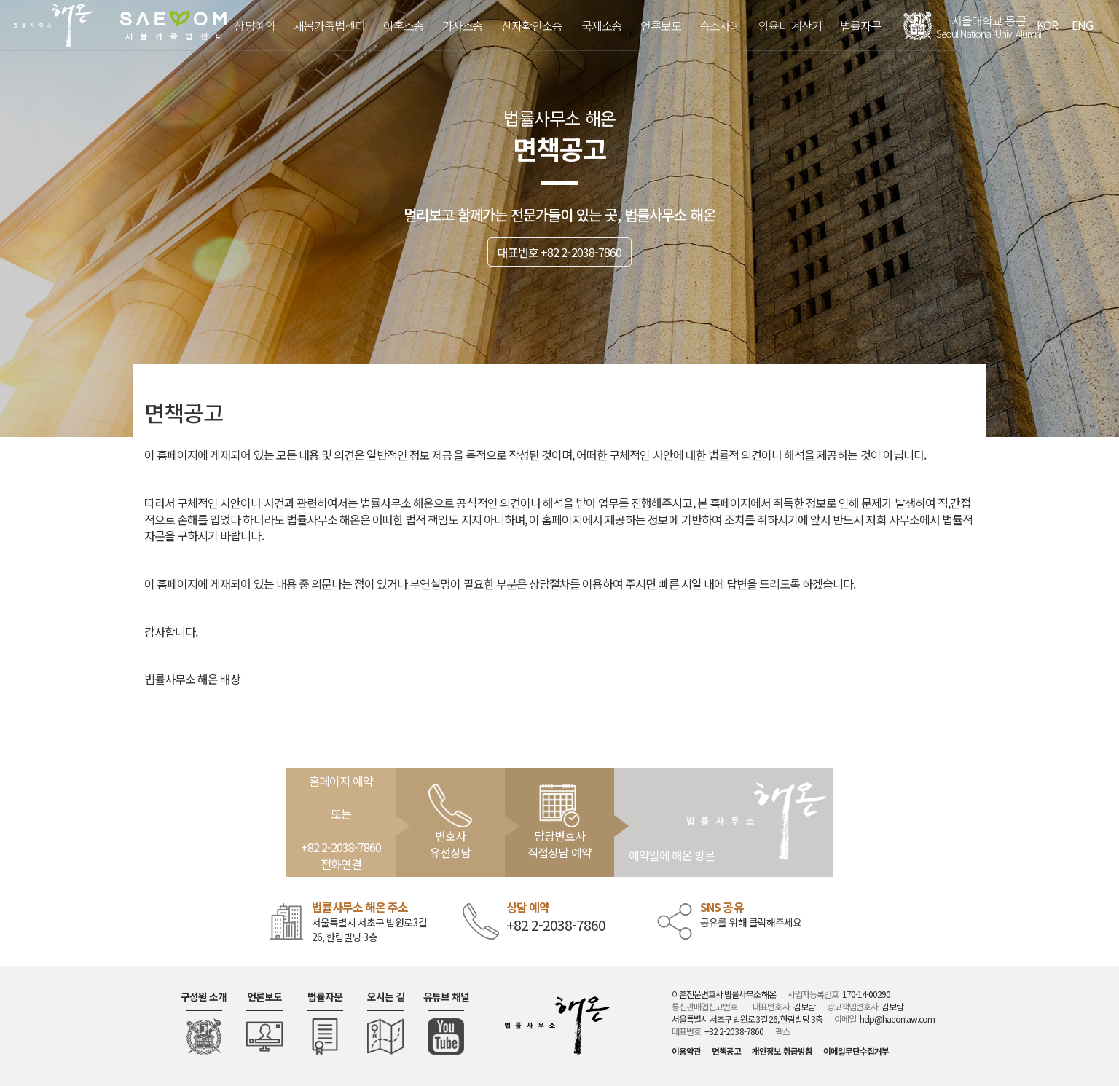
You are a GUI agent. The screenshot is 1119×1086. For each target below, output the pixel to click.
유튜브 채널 (446, 997)
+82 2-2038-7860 (556, 925)
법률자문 (860, 25)
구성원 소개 (204, 997)
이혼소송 (403, 25)
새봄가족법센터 (329, 25)
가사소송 (462, 25)
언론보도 (660, 25)
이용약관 (686, 1051)
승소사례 (719, 25)
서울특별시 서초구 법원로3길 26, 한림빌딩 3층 (369, 929)
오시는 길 (385, 997)
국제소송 (601, 25)
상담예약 (254, 25)
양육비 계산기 (790, 25)
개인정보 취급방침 (782, 1051)
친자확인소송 (531, 25)
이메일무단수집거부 (856, 1051)
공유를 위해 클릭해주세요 (750, 922)
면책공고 (726, 1051)
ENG (1082, 25)
